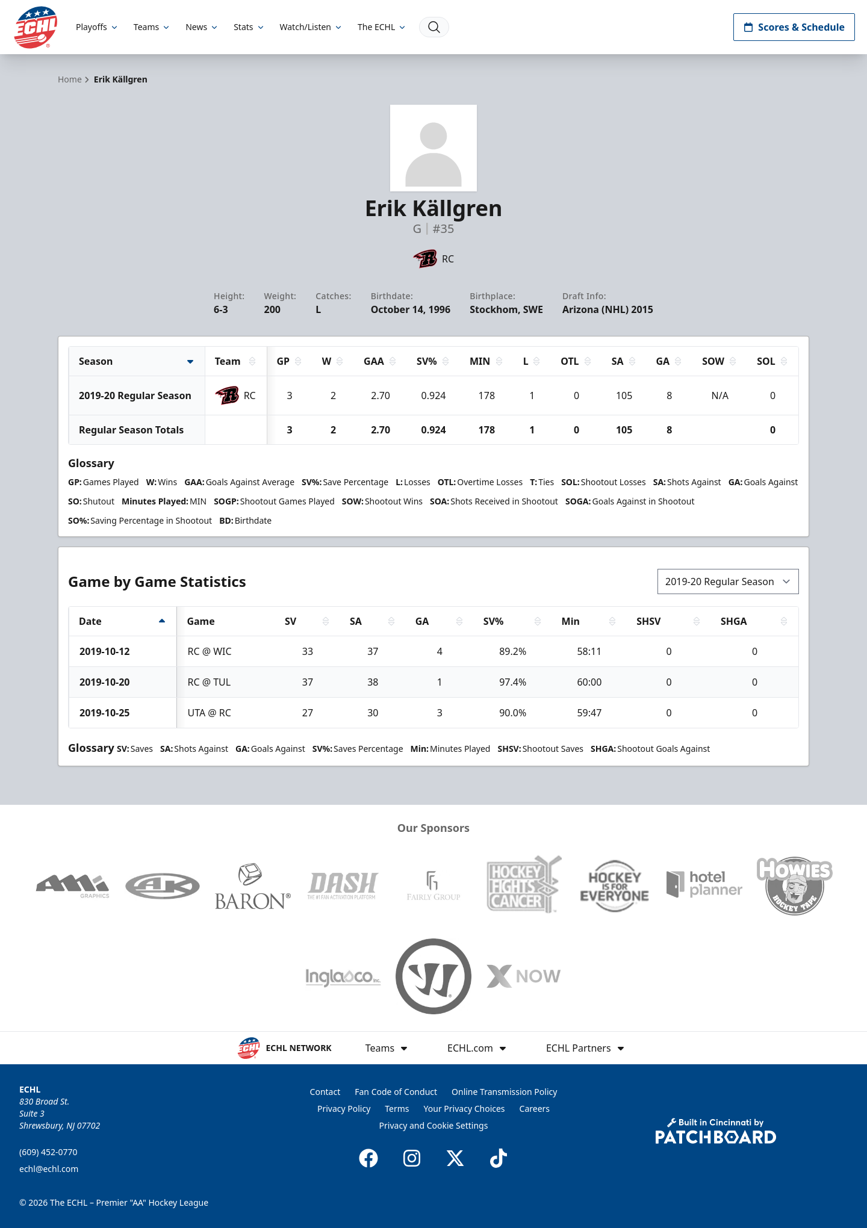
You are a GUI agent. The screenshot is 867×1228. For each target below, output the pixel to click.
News (202, 27)
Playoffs (97, 27)
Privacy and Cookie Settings (433, 1125)
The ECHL (382, 27)
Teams (152, 27)
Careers (535, 1108)
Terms (397, 1108)
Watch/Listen (311, 27)
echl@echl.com (48, 1168)
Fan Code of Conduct (396, 1091)
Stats (249, 27)
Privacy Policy (343, 1108)
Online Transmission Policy (504, 1091)
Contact (325, 1091)
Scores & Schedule (794, 27)
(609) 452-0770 (48, 1152)
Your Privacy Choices (464, 1108)
